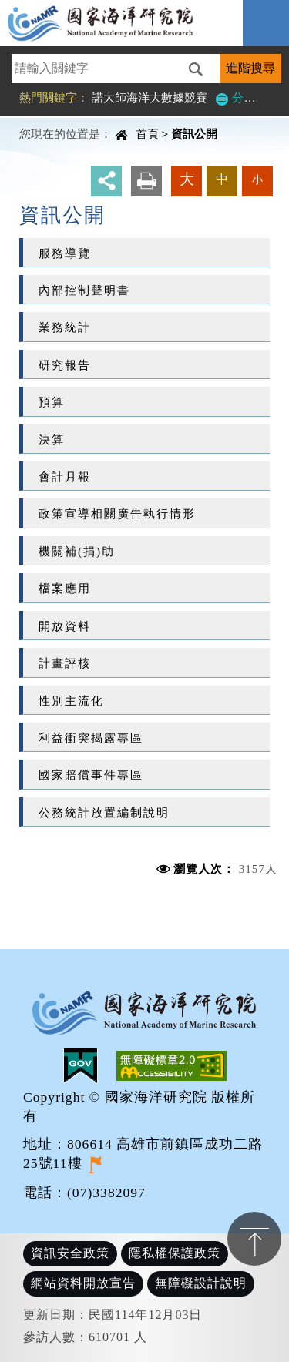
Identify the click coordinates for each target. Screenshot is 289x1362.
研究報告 (65, 364)
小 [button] (257, 179)
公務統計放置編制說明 (104, 812)
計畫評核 (65, 662)
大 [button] (187, 179)
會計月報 (65, 476)
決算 (52, 439)
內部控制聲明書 (84, 290)
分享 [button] (106, 181)
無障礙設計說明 (201, 1283)
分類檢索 (246, 97)
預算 (52, 401)
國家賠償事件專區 (91, 774)
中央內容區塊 (51, 119)
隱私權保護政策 (174, 1253)
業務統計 (65, 327)
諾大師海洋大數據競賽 (149, 97)
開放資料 (65, 625)
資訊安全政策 (70, 1253)
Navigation (266, 23)
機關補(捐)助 (77, 551)
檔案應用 (65, 588)
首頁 (147, 133)
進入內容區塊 (39, 8)
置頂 (254, 1239)
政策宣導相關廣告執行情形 (117, 513)
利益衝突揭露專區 (91, 737)
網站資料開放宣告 (83, 1283)
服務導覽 (65, 253)
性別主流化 (71, 700)
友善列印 (146, 181)
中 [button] (222, 179)
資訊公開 (194, 133)
